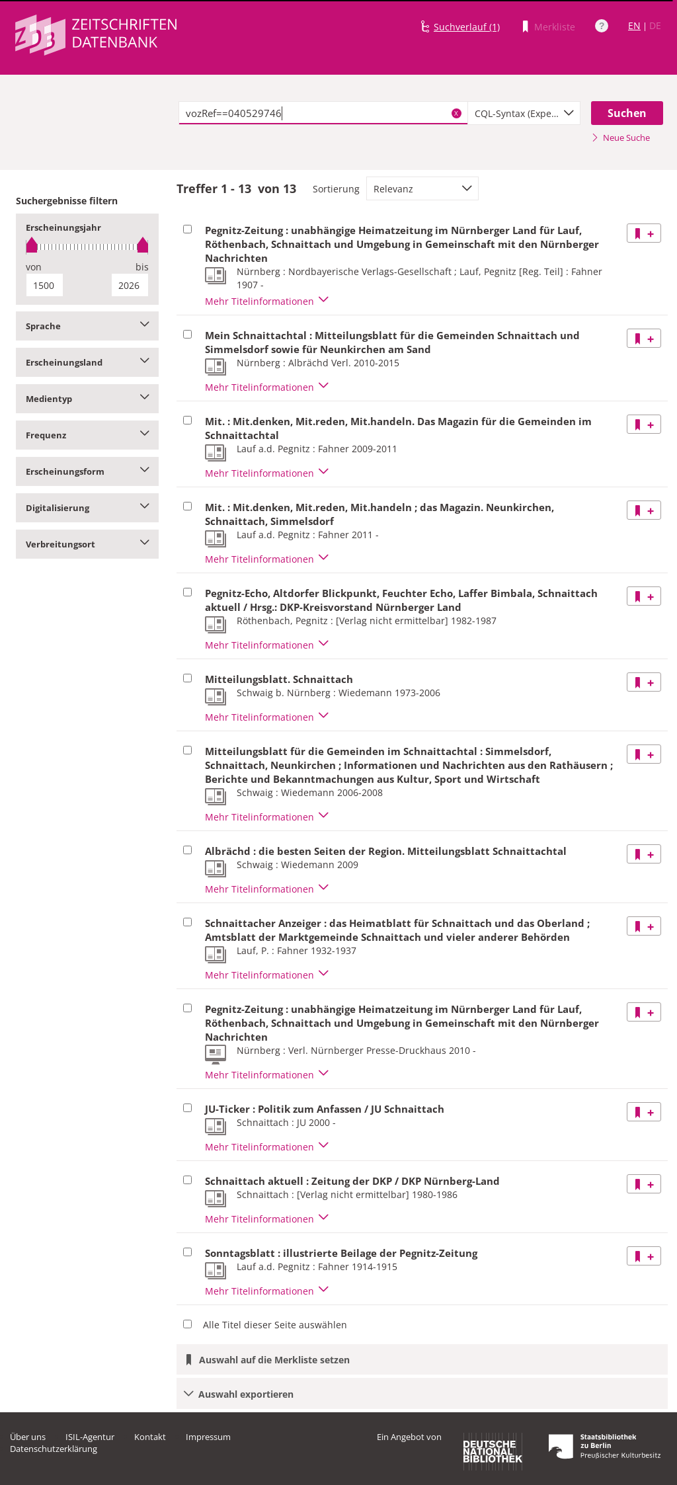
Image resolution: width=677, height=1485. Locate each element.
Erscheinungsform (87, 471)
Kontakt (150, 1437)
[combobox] (523, 113)
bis (142, 267)
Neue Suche (620, 137)
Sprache (87, 326)
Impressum (208, 1437)
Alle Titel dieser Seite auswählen (275, 1324)
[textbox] (323, 113)
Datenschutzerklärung (53, 1449)
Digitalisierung (87, 508)
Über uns (28, 1437)
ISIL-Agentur (89, 1437)
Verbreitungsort (87, 544)
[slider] (87, 247)
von (34, 267)
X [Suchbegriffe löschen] (456, 113)
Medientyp (87, 399)
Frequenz (87, 435)
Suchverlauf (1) (467, 26)
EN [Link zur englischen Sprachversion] (634, 25)
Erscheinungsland (87, 362)
